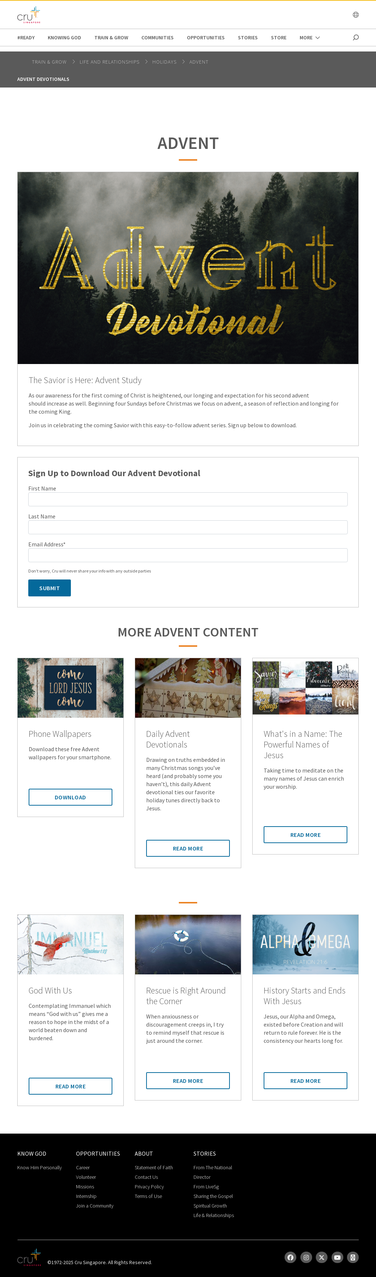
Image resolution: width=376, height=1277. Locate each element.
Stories (248, 37)
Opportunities (206, 37)
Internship (86, 1196)
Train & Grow (111, 37)
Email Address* (47, 544)
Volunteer (86, 1177)
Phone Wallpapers (60, 734)
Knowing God (64, 37)
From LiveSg (206, 1186)
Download (70, 797)
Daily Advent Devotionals (168, 739)
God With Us (50, 990)
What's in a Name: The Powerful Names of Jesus (303, 744)
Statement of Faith (154, 1167)
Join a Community (94, 1205)
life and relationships (110, 61)
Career (83, 1167)
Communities (157, 37)
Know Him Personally (39, 1167)
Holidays (165, 61)
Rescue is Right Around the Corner (186, 996)
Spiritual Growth (210, 1205)
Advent (199, 61)
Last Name (41, 516)
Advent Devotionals (43, 79)
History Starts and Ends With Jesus (305, 996)
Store (278, 37)
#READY (26, 37)
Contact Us (146, 1177)
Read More (188, 848)
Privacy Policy (149, 1186)
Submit (49, 588)
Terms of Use (148, 1196)
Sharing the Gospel (213, 1196)
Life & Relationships (214, 1215)
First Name (42, 488)
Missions (85, 1186)
